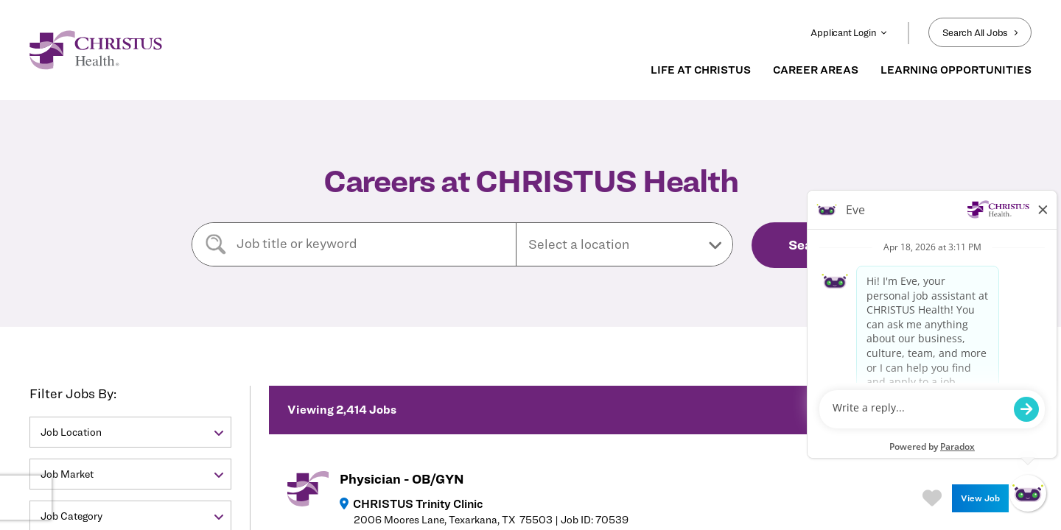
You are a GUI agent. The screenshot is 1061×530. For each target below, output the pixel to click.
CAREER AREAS (815, 70)
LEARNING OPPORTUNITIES (956, 70)
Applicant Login (848, 32)
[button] (624, 244)
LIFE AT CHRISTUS (701, 70)
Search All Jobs (980, 32)
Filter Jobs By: (72, 393)
